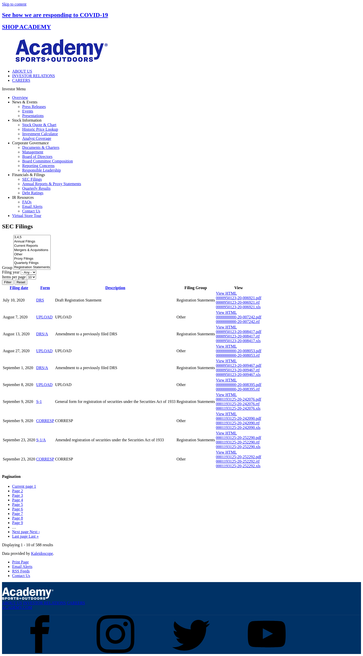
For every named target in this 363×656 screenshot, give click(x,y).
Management (32, 152)
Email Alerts (32, 206)
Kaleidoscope (42, 553)
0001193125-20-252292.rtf (238, 461)
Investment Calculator (40, 134)
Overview (20, 97)
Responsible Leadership (41, 170)
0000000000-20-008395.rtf (238, 389)
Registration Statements (32, 267)
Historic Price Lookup (40, 129)
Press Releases (34, 106)
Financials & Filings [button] (28, 175)
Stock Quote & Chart (39, 125)
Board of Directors (37, 156)
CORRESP (45, 421)
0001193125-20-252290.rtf (238, 442)
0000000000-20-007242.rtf (238, 321)
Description (115, 288)
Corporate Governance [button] (30, 143)
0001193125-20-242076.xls (238, 408)
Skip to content (14, 4)
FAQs (27, 202)
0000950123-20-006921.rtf (238, 302)
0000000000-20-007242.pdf (238, 317)
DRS (40, 300)
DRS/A (42, 334)
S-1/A (41, 440)
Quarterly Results (36, 188)
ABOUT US (22, 71)
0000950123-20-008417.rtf (238, 336)
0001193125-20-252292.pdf (238, 457)
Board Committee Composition (47, 161)
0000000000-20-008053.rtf (238, 355)
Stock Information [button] (27, 120)
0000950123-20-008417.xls (238, 341)
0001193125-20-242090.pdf (238, 418)
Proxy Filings (32, 259)
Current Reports (32, 246)
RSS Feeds (21, 571)
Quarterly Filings (32, 263)
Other (32, 254)
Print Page (20, 562)
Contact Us (31, 211)
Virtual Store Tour (26, 215)
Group (7, 267)
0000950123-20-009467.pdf (238, 365)
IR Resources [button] (23, 197)
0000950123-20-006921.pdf (238, 298)
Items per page (14, 277)
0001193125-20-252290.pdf (238, 437)
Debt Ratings (32, 193)
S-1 (39, 401)
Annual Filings (32, 241)
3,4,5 (32, 237)
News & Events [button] (24, 102)
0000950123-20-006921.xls (238, 307)
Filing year (11, 272)
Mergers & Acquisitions (32, 250)
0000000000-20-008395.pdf (238, 384)
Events (27, 111)
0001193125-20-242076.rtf (238, 404)
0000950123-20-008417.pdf (238, 332)
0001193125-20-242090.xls (238, 427)
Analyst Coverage (36, 138)
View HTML (226, 293)
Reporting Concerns (38, 165)
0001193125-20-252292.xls (238, 466)
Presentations (33, 116)
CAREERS (21, 80)
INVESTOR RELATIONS (33, 76)
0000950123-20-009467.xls (238, 374)
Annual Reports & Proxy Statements (51, 184)
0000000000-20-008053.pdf (238, 351)
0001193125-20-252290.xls (238, 447)
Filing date (19, 288)
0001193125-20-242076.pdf (238, 399)
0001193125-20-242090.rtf (238, 423)
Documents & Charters (40, 147)
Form (45, 288)
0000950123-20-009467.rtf (238, 370)
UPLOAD (44, 317)
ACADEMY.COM (17, 607)
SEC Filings (32, 179)
